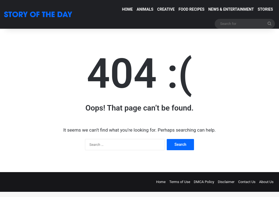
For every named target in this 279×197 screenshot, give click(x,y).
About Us (266, 182)
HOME (127, 9)
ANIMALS (145, 9)
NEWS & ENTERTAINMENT (231, 9)
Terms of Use (179, 182)
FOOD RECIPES (191, 9)
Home (161, 182)
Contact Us (247, 182)
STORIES (265, 9)
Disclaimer (226, 182)
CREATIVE (166, 9)
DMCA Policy (204, 182)
